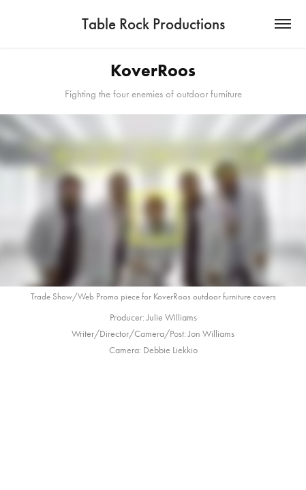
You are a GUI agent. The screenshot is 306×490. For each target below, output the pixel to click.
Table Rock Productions (153, 23)
